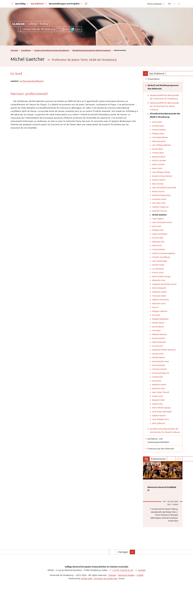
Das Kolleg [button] (21, 3)
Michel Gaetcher (159, 214)
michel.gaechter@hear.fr (32, 81)
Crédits (140, 575)
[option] (163, 494)
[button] (86, 4)
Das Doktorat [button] (38, 3)
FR (169, 3)
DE (179, 3)
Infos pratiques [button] (156, 3)
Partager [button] (123, 552)
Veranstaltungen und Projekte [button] (65, 3)
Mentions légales (126, 575)
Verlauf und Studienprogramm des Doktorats (51, 50)
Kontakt (142, 570)
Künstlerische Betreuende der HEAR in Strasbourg (91, 50)
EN (174, 3)
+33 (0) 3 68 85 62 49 (122, 570)
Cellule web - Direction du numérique (99, 578)
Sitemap (112, 575)
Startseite (14, 50)
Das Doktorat (26, 50)
